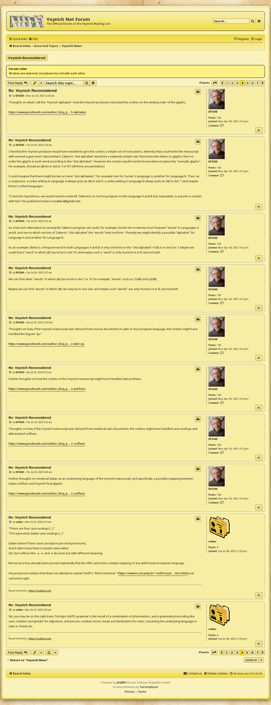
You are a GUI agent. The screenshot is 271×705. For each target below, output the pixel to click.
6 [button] (252, 83)
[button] (214, 83)
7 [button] (257, 83)
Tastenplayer (149, 687)
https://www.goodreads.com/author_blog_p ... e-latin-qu (46, 344)
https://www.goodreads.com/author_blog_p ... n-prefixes (47, 389)
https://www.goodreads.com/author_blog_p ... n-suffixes (47, 443)
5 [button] (247, 83)
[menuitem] (33, 39)
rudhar (212, 541)
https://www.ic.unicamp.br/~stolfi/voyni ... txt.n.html (153, 573)
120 (219, 117)
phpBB (120, 682)
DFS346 (212, 111)
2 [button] (232, 83)
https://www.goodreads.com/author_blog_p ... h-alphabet (47, 112)
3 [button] (237, 83)
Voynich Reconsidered (26, 57)
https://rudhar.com (39, 590)
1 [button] (227, 83)
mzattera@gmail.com (66, 201)
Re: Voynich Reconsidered (33, 91)
